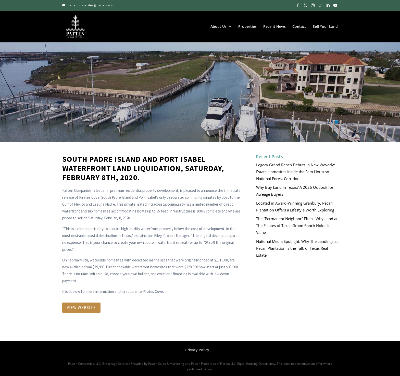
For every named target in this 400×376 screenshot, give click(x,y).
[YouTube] (335, 5)
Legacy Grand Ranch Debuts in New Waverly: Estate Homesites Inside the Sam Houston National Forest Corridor (295, 171)
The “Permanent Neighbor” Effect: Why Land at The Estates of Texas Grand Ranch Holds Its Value (297, 225)
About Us (218, 27)
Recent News (274, 27)
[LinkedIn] (328, 5)
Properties (247, 27)
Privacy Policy (197, 349)
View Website (81, 307)
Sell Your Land (325, 27)
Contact (299, 27)
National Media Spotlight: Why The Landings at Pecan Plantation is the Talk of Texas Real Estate (297, 248)
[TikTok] (320, 5)
